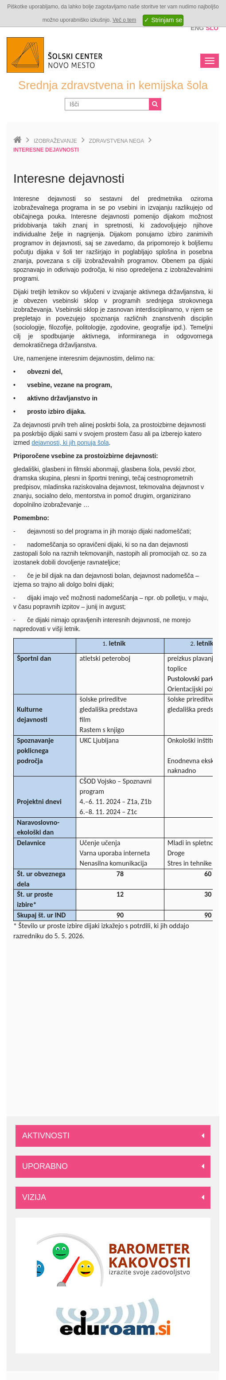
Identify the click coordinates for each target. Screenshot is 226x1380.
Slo (212, 27)
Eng (197, 27)
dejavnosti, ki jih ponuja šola (70, 442)
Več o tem (124, 20)
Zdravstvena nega (116, 141)
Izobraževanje (55, 141)
